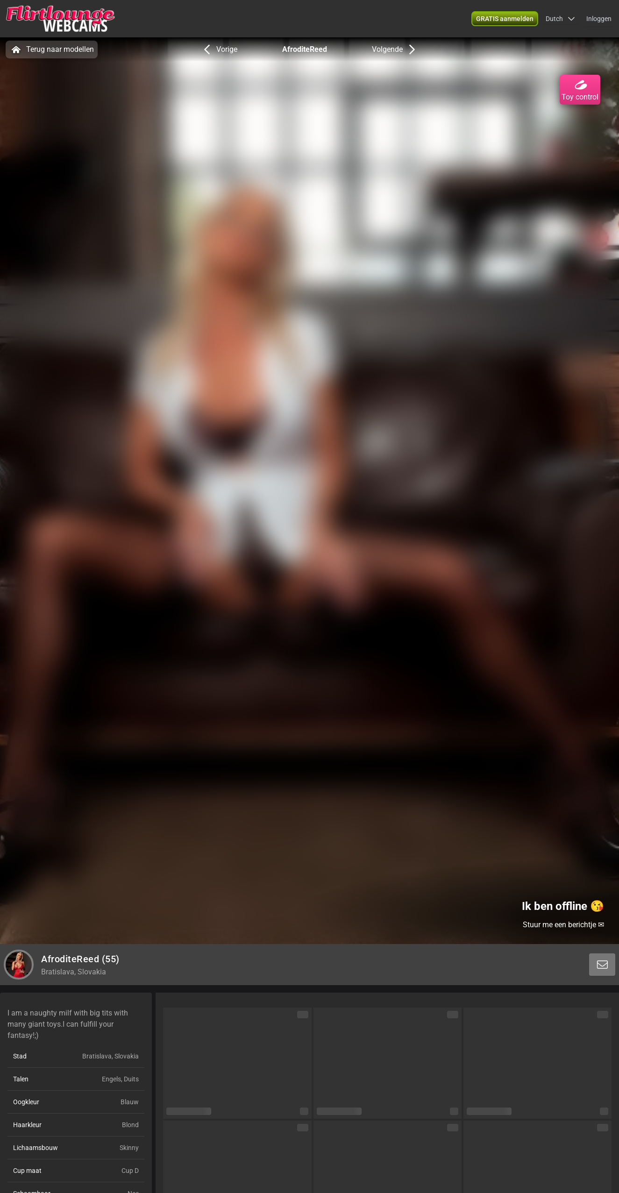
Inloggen (599, 18)
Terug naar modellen (51, 49)
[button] (560, 18)
